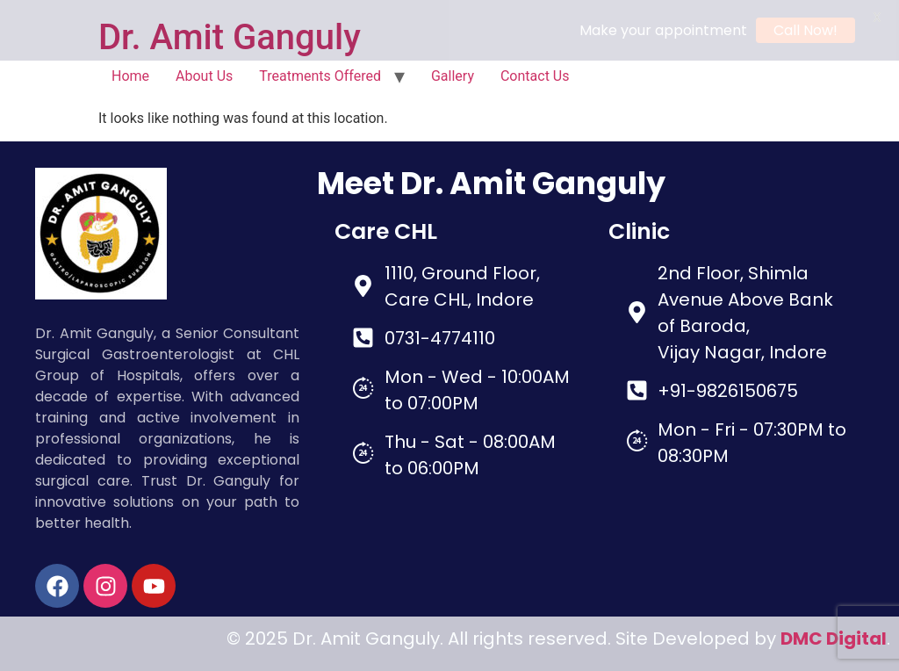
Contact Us (535, 73)
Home (130, 73)
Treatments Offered (320, 73)
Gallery (452, 73)
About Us (204, 73)
